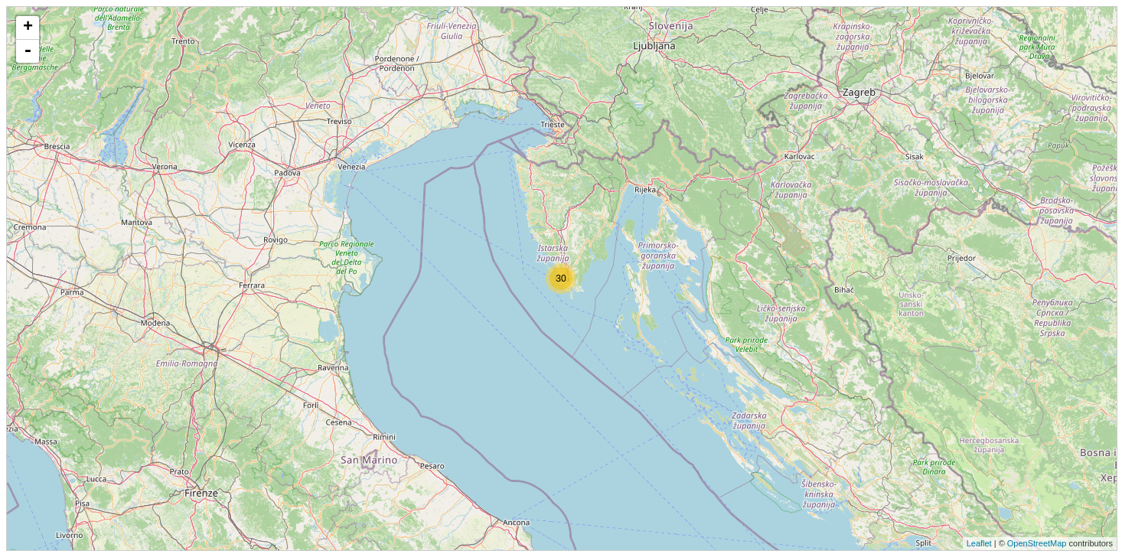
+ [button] (28, 27)
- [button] (27, 51)
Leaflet (979, 543)
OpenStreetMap (1037, 543)
